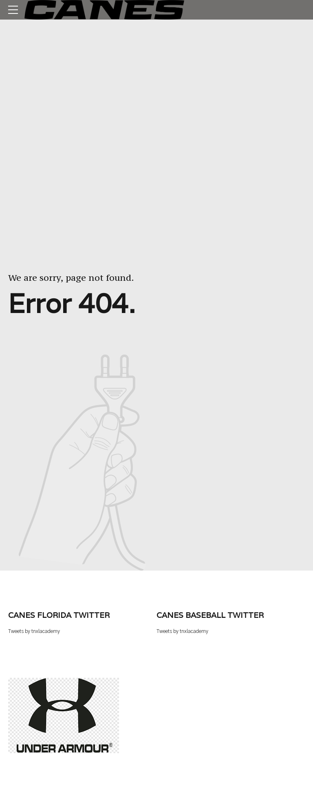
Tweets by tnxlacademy (34, 631)
